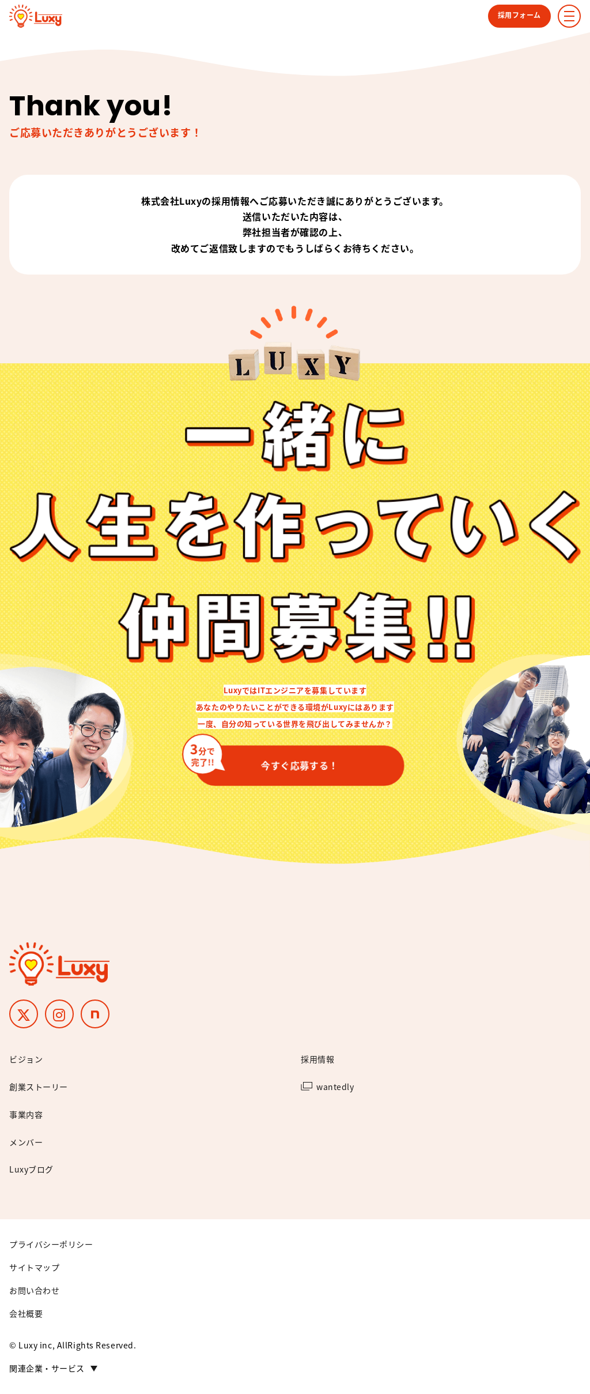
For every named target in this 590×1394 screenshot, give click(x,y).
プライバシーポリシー (51, 1244)
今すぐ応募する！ (267, 759)
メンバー (26, 1142)
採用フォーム (519, 15)
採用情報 (317, 1059)
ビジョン (26, 1059)
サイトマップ (34, 1267)
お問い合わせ (34, 1290)
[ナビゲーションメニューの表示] (569, 16)
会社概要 (26, 1313)
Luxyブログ (31, 1169)
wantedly (335, 1086)
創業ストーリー (38, 1086)
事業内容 (26, 1114)
